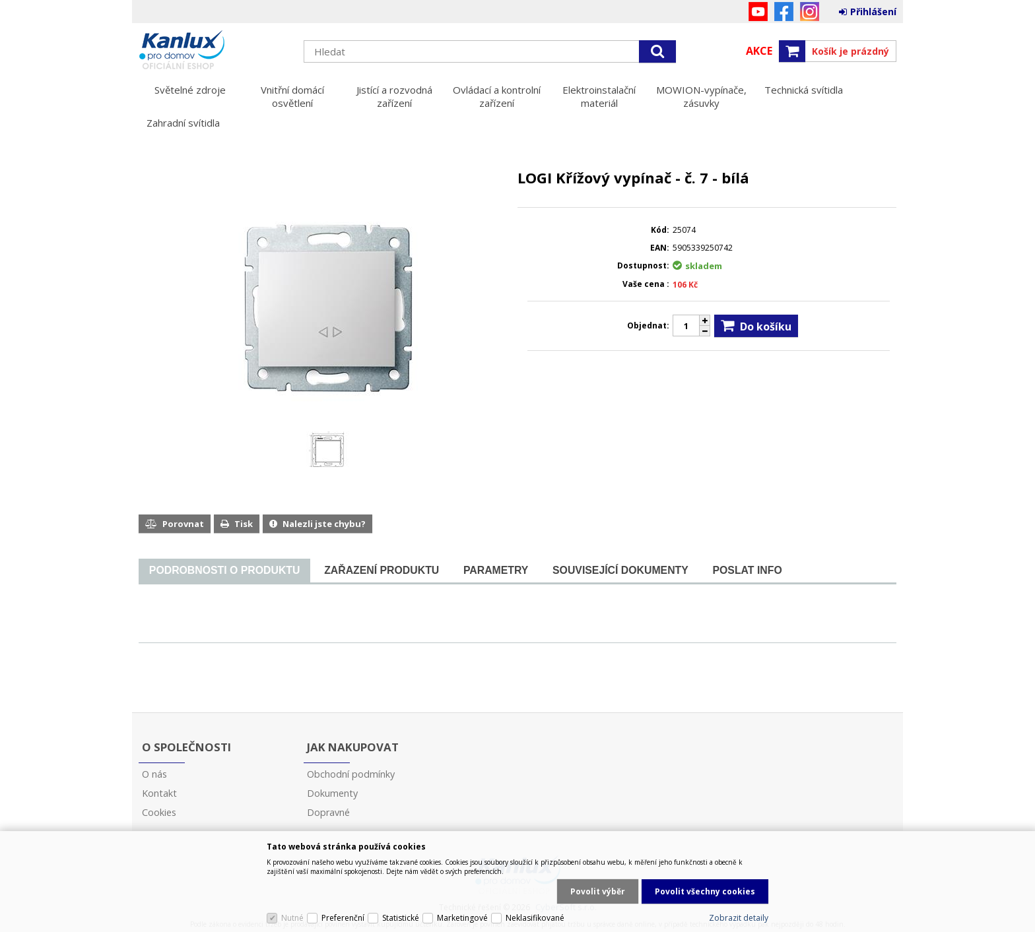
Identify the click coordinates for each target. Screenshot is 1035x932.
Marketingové (462, 917)
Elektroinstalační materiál (599, 96)
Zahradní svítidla (183, 122)
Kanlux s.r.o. (214, 51)
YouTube (758, 11)
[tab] (224, 571)
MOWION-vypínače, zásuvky (701, 96)
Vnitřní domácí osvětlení (292, 96)
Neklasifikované (535, 917)
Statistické (400, 917)
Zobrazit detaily (738, 917)
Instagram (809, 11)
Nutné (292, 917)
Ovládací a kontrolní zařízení (497, 96)
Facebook (783, 11)
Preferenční (342, 917)
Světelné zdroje (190, 89)
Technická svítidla (803, 89)
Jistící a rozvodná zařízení (394, 96)
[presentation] (224, 570)
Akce (759, 51)
